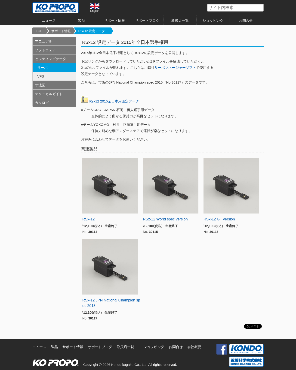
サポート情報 (114, 20)
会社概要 (194, 347)
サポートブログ (147, 20)
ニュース (49, 20)
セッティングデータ (50, 59)
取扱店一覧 (180, 20)
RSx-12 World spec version (165, 219)
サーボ (42, 67)
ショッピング (213, 20)
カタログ (42, 103)
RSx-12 (88, 219)
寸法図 (40, 85)
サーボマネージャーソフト (175, 67)
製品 (81, 20)
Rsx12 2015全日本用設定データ (114, 101)
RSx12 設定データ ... (93, 31)
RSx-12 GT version (219, 219)
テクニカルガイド (49, 94)
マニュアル (43, 41)
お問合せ (246, 20)
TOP (39, 31)
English (94, 7)
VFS (40, 76)
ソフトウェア (45, 50)
